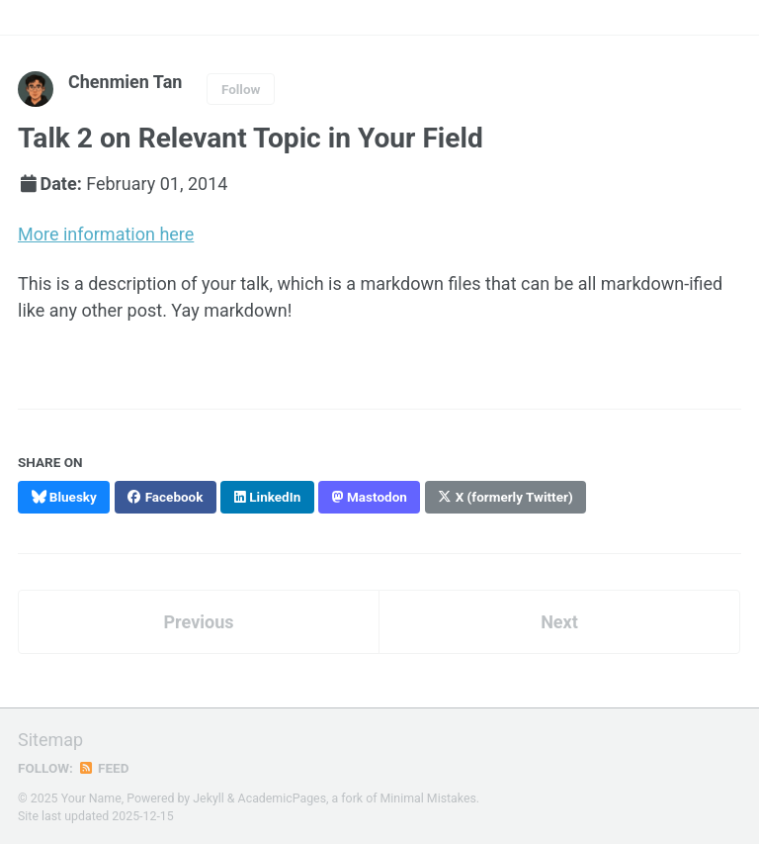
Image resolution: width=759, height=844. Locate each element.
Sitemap (50, 739)
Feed (103, 768)
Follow (241, 89)
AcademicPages (282, 798)
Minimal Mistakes (428, 798)
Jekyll (208, 798)
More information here (106, 234)
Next (559, 621)
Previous (199, 621)
